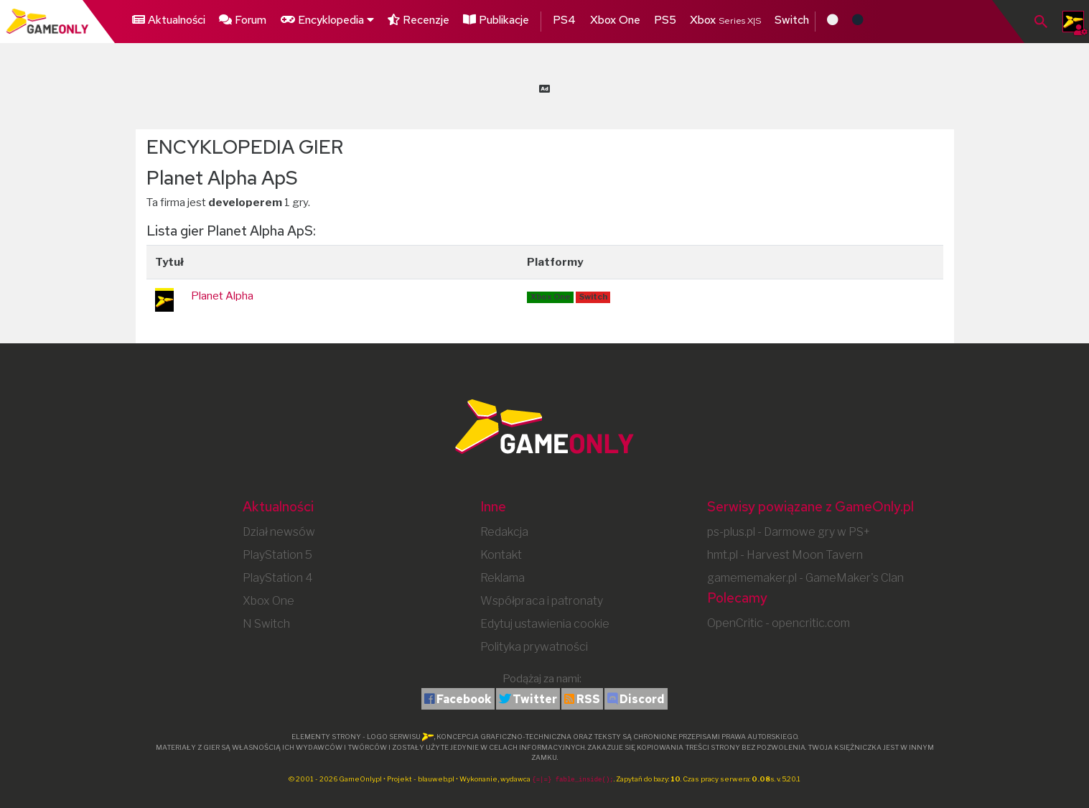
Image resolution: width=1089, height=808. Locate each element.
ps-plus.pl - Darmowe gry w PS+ (788, 532)
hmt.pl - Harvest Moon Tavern (785, 555)
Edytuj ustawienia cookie (544, 624)
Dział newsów (279, 532)
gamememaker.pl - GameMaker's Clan (805, 578)
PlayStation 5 (277, 555)
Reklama (502, 578)
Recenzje (420, 19)
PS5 (668, 19)
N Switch (266, 624)
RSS (588, 699)
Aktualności (168, 19)
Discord (642, 699)
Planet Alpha (222, 295)
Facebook (464, 699)
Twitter (535, 699)
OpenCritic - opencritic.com (778, 623)
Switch (794, 19)
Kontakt (501, 555)
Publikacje (498, 19)
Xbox (728, 19)
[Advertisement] (544, 86)
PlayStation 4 (278, 578)
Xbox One (617, 19)
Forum (242, 19)
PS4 (567, 19)
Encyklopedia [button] (327, 19)
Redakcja (504, 532)
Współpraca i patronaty (541, 601)
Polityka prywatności (534, 647)
